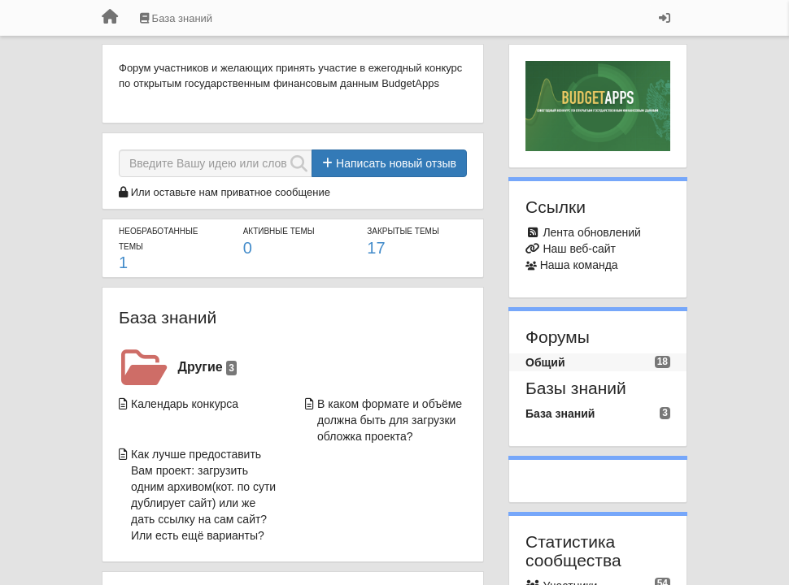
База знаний (167, 317)
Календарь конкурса (184, 403)
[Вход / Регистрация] (664, 18)
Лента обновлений (591, 232)
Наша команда (579, 264)
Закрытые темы (402, 231)
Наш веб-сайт (579, 248)
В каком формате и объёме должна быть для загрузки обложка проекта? (389, 420)
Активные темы (279, 231)
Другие (207, 367)
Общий (545, 362)
